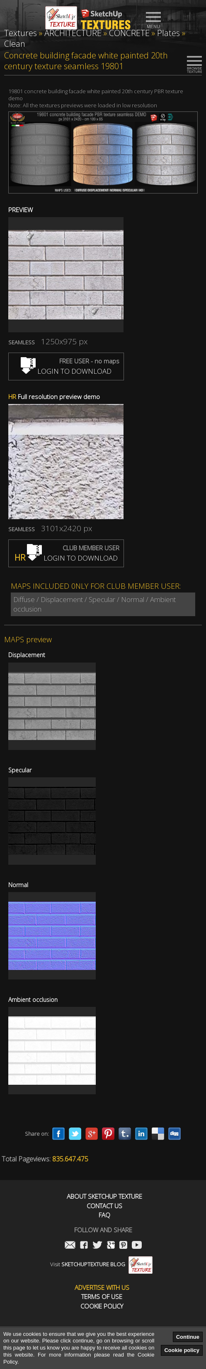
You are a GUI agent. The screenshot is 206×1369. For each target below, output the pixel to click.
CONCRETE (129, 33)
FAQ (104, 1215)
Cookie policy (181, 1350)
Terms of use (101, 1297)
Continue (187, 1337)
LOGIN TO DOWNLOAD (66, 371)
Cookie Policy (101, 1306)
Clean (14, 43)
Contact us (104, 1206)
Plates (168, 33)
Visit (101, 1264)
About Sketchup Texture (104, 1196)
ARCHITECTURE (73, 33)
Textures (20, 33)
